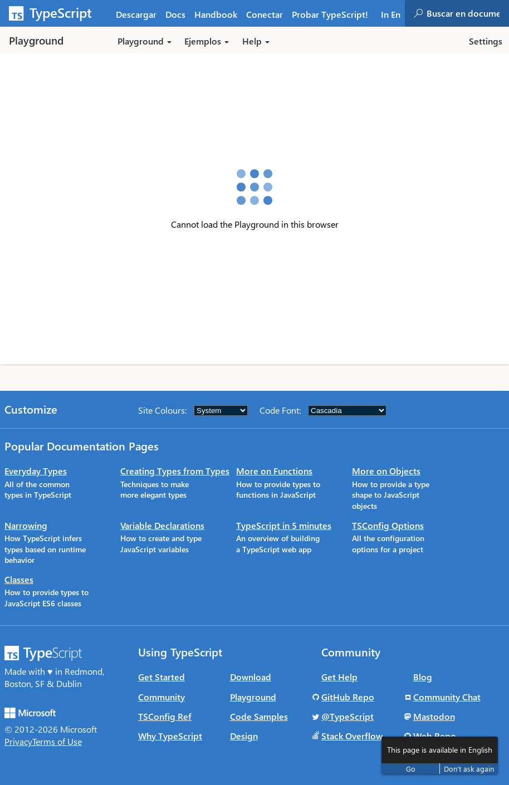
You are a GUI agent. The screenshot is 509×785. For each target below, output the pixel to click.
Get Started (161, 677)
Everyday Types (35, 471)
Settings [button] (485, 41)
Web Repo (434, 736)
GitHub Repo (347, 697)
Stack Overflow (352, 736)
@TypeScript (347, 716)
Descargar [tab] (136, 14)
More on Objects (386, 471)
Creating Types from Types (174, 471)
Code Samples (259, 716)
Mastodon (434, 716)
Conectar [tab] (264, 14)
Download (250, 677)
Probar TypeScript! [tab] (330, 14)
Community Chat (447, 697)
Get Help (339, 677)
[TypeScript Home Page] (55, 13)
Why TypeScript (170, 736)
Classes (18, 579)
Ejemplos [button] (206, 41)
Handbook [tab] (215, 14)
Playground (253, 697)
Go (410, 768)
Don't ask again (469, 768)
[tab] (175, 13)
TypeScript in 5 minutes (283, 525)
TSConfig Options (388, 525)
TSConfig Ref (165, 716)
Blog (422, 677)
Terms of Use (57, 741)
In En (390, 14)
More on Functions (274, 471)
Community (161, 697)
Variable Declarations (162, 525)
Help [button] (256, 41)
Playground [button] (145, 41)
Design (244, 736)
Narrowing (25, 525)
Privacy (18, 741)
